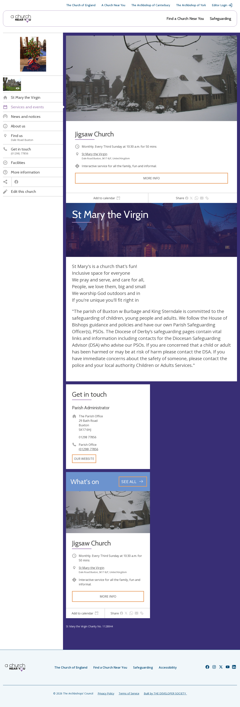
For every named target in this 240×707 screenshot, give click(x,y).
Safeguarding (220, 18)
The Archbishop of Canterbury (150, 5)
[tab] (107, 198)
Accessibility (168, 667)
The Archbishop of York (191, 5)
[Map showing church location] (195, 426)
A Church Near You (113, 5)
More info (151, 178)
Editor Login (222, 5)
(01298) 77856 (88, 449)
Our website (84, 459)
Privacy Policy (106, 693)
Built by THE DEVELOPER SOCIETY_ (165, 693)
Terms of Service (129, 693)
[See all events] (133, 482)
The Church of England (80, 5)
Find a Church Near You (185, 18)
